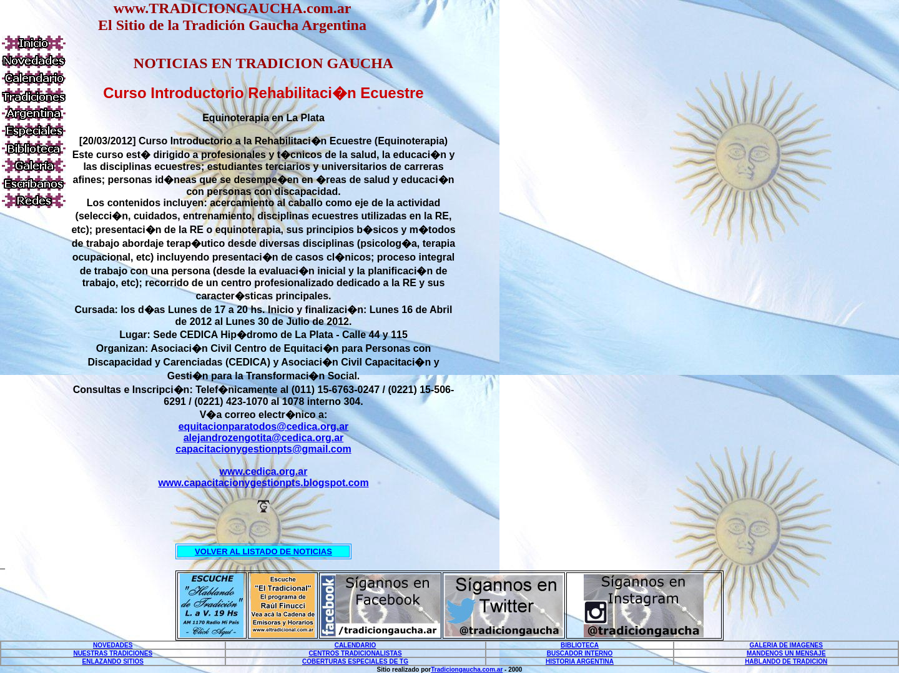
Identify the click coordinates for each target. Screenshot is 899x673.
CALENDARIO (355, 645)
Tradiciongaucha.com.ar (467, 669)
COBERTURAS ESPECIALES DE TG (355, 661)
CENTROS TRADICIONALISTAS (354, 653)
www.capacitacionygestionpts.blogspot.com (263, 482)
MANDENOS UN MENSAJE (786, 653)
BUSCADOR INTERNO (580, 653)
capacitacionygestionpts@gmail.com (263, 449)
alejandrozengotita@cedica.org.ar (264, 437)
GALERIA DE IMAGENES (786, 645)
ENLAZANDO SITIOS (113, 661)
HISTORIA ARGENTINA (580, 661)
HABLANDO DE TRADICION (786, 661)
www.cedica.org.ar (264, 471)
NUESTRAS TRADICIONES (112, 653)
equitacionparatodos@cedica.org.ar (264, 426)
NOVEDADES (112, 645)
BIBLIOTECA (580, 645)
